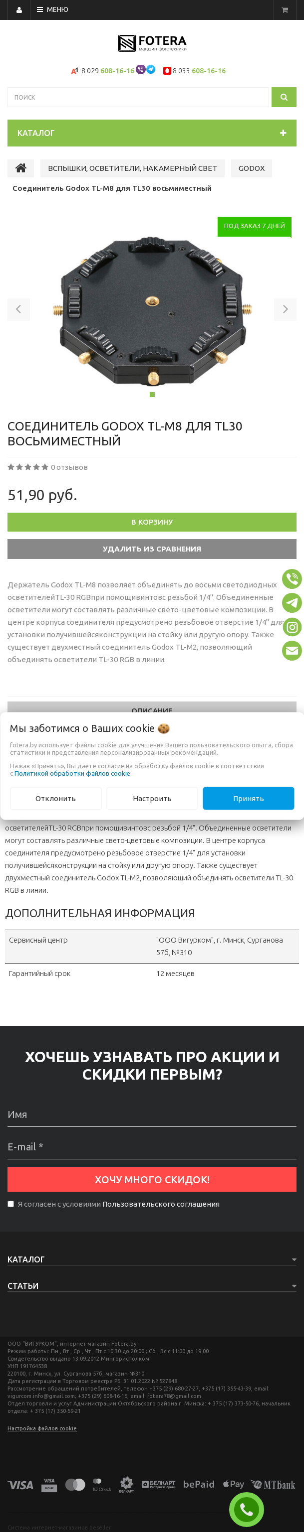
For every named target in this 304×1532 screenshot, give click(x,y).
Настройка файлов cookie (42, 1428)
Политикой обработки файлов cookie (72, 772)
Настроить (152, 798)
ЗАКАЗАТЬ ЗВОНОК (250, 1509)
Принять (248, 798)
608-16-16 (117, 71)
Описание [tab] (152, 710)
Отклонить (55, 798)
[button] (18, 311)
